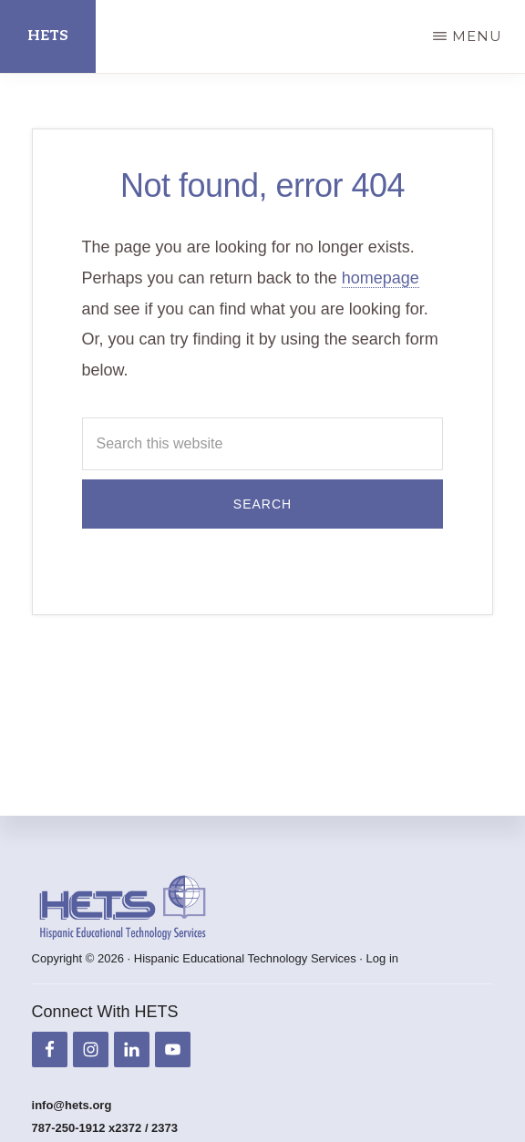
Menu (477, 36)
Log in (382, 958)
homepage (380, 278)
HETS (47, 36)
